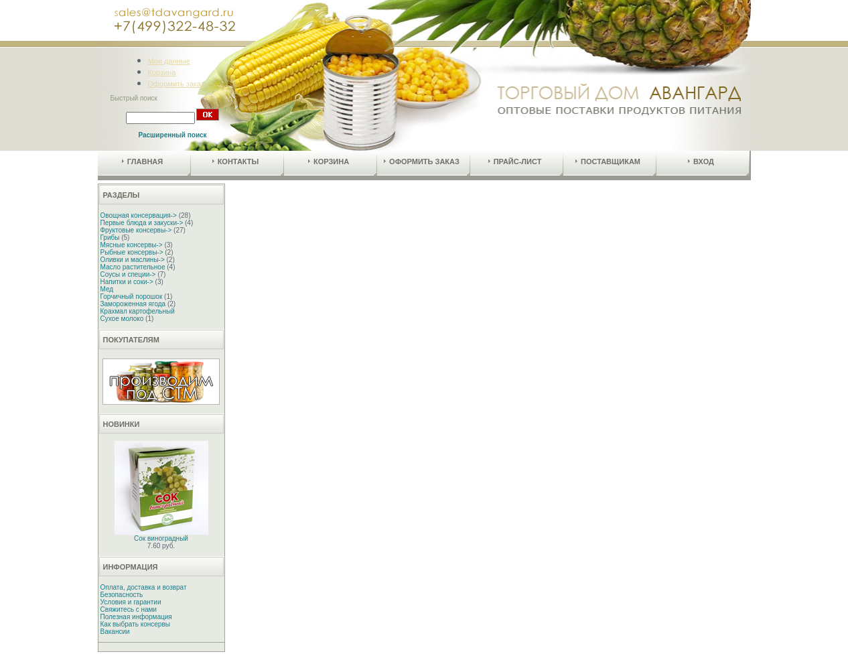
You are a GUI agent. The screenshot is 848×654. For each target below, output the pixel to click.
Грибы (110, 237)
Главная (142, 161)
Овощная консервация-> (138, 215)
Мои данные (169, 61)
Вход (701, 161)
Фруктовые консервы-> (136, 230)
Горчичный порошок (131, 296)
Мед (107, 289)
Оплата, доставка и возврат (143, 587)
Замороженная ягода (133, 304)
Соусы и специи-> (128, 274)
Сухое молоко (122, 318)
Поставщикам (607, 161)
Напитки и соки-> (126, 281)
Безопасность (121, 594)
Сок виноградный (161, 538)
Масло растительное (132, 267)
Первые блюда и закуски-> (142, 222)
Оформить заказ (176, 84)
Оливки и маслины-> (132, 259)
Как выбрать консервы (135, 624)
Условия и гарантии (130, 602)
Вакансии (115, 631)
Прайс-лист (515, 161)
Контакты (235, 161)
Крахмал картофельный (137, 311)
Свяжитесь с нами (128, 609)
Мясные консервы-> (131, 245)
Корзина (162, 72)
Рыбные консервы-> (131, 252)
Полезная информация (136, 616)
